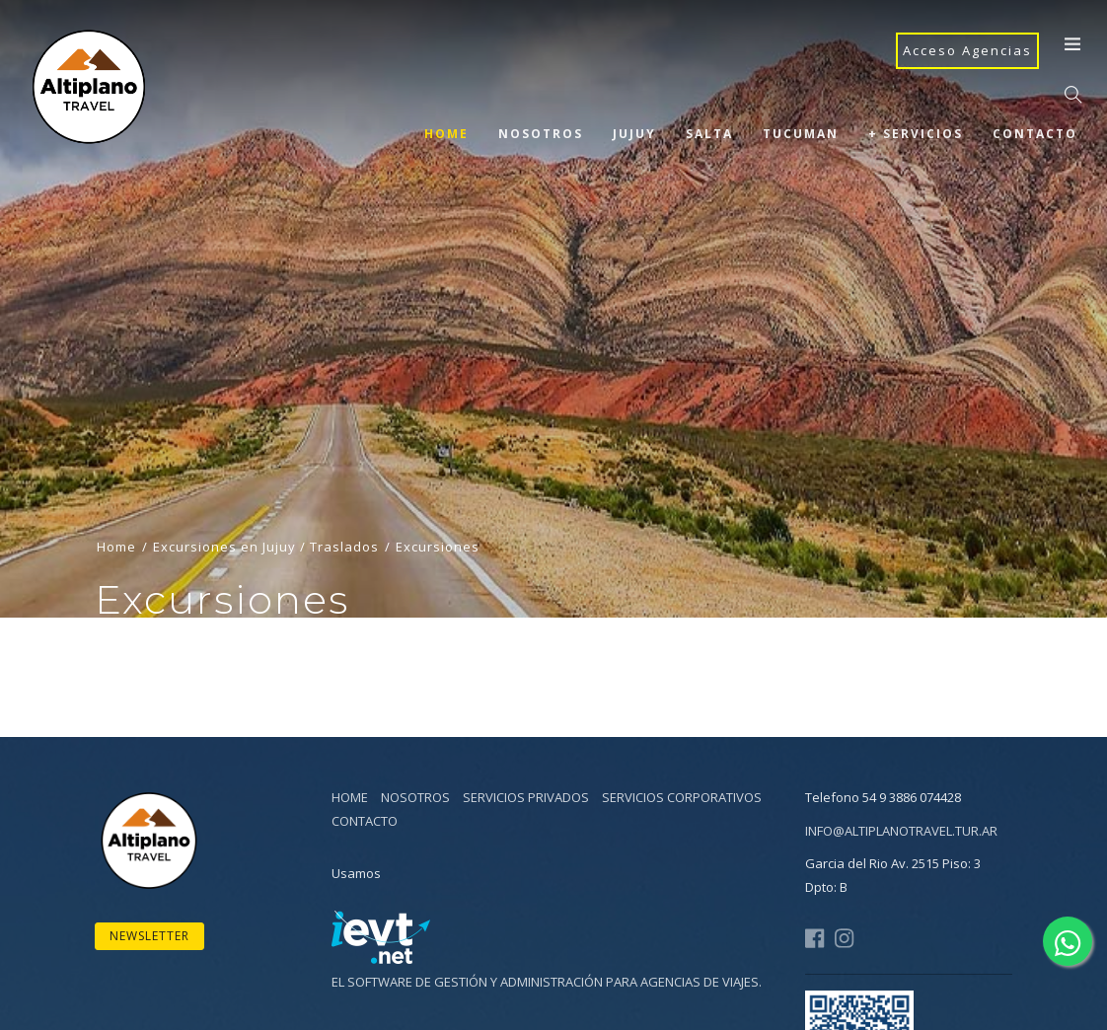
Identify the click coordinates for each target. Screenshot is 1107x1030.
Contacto (1035, 133)
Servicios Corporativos (682, 797)
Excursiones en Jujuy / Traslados (266, 569)
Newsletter (149, 935)
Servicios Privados (526, 797)
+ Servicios (915, 133)
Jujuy (634, 133)
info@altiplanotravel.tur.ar (901, 831)
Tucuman (801, 133)
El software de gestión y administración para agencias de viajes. (547, 982)
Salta (709, 133)
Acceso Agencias (967, 50)
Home (446, 133)
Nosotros (540, 133)
